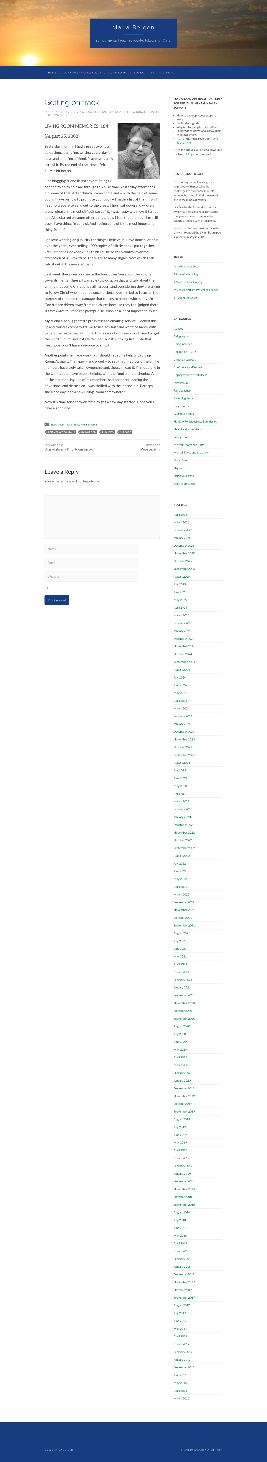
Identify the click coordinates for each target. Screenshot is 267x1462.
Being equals (182, 336)
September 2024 (184, 662)
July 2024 (180, 677)
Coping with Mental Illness (190, 375)
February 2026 (183, 530)
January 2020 (182, 1080)
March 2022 (181, 894)
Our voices (180, 460)
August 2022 (182, 856)
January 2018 (182, 1267)
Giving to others (184, 414)
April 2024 (180, 701)
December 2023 (184, 732)
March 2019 (181, 1158)
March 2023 (181, 801)
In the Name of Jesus (187, 266)
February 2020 (183, 1073)
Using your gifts (184, 476)
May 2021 (180, 956)
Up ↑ (219, 1450)
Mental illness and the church (120, 112)
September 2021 (184, 925)
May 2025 (180, 600)
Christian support (185, 360)
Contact (169, 72)
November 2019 (184, 1096)
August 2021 (182, 933)
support (125, 432)
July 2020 (180, 1034)
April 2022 (180, 887)
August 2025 (182, 577)
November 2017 (184, 1282)
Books (138, 72)
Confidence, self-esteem (189, 367)
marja (154, 112)
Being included (183, 344)
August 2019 (182, 1119)
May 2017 (180, 1329)
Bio (153, 72)
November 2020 (184, 1003)
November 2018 (184, 1189)
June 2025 (180, 592)
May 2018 (180, 1236)
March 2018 (181, 1251)
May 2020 (180, 1050)
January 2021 (182, 987)
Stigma (178, 468)
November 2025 (184, 553)
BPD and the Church (186, 298)
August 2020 (182, 1026)
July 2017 (180, 1313)
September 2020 (184, 1019)
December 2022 (184, 825)
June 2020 (180, 1042)
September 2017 (184, 1298)
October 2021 (183, 918)
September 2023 (184, 755)
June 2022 (180, 871)
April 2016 (180, 1391)
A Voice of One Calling (188, 282)
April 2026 (180, 515)
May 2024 (180, 693)
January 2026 (182, 538)
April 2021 (180, 964)
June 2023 (180, 778)
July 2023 (180, 770)
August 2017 (182, 1305)
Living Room (117, 72)
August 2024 (182, 670)
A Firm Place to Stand (61, 432)
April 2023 (180, 794)
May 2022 (180, 879)
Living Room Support (197, 154)
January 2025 (182, 631)
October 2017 (183, 1290)
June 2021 (180, 949)
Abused (178, 329)
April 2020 (180, 1057)
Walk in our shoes (185, 484)
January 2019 (182, 1174)
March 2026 (181, 522)
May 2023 (180, 786)
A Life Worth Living (186, 274)
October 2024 (183, 654)
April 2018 (180, 1243)
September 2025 (184, 569)
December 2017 (184, 1274)
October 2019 (183, 1104)
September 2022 (184, 848)
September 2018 (184, 1205)
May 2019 (180, 1142)
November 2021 (184, 910)
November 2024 (184, 646)
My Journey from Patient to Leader (196, 290)
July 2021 (180, 941)
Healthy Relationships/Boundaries (195, 421)
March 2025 (181, 615)
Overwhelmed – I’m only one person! (69, 448)
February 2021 (183, 980)
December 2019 (184, 1088)
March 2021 (181, 972)
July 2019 (180, 1127)
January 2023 (182, 817)
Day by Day (181, 383)
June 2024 (180, 685)
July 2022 (180, 863)
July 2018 (180, 1220)
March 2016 (181, 1398)
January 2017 (182, 1360)
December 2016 (184, 1367)
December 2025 (184, 546)
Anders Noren (204, 1450)
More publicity (150, 448)
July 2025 (180, 584)
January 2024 (182, 724)
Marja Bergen (133, 27)
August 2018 (182, 1212)
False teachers (183, 390)
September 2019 (184, 1111)
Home (52, 72)
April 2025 (180, 608)
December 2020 (184, 995)
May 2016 (180, 1383)
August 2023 (182, 763)
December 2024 (184, 639)
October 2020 (183, 1011)
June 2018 (180, 1228)
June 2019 (180, 1135)
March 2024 (181, 708)
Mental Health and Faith (189, 445)
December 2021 (184, 902)
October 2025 (183, 561)
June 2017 (180, 1321)
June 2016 (180, 1375)
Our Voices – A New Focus (82, 72)
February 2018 (183, 1259)
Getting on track (75, 103)
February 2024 (183, 716)
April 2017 (180, 1336)
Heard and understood (188, 429)
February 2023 (183, 809)
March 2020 (181, 1065)
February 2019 (183, 1166)
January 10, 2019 (57, 112)
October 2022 (183, 840)
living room (88, 432)
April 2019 (180, 1150)
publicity (108, 432)
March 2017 (181, 1344)
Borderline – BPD (185, 352)
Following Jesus (183, 398)
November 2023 (184, 739)
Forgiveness (181, 406)
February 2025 (183, 623)
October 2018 (183, 1197)
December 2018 (184, 1181)
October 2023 (183, 747)
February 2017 (183, 1352)
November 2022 (184, 833)
